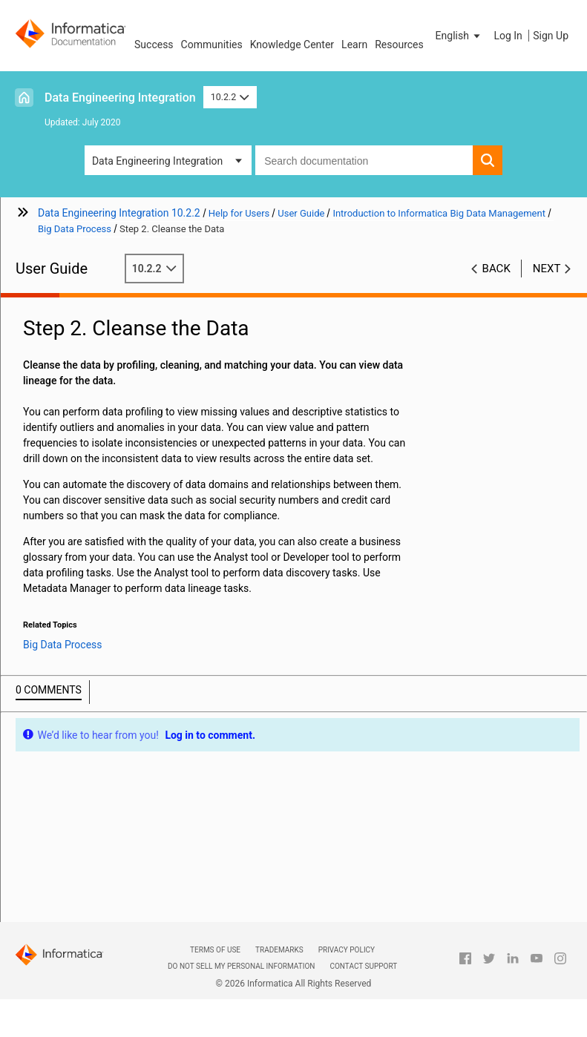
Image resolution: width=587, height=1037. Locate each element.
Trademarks (279, 950)
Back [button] (496, 268)
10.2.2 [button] (230, 96)
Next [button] (547, 268)
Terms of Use (215, 950)
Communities (212, 44)
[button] (459, 35)
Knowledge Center (292, 44)
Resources (399, 44)
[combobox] (364, 160)
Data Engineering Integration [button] (157, 161)
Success (154, 44)
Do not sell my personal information (241, 966)
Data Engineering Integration (120, 97)
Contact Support (363, 966)
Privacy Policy (346, 950)
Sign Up (550, 36)
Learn (354, 44)
